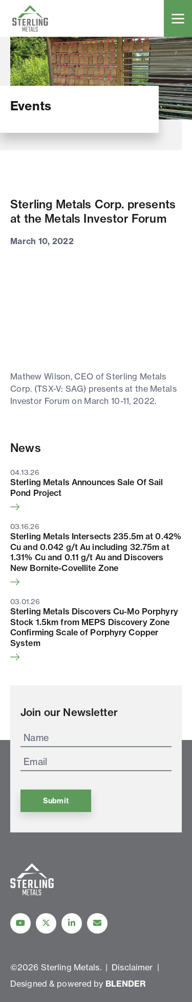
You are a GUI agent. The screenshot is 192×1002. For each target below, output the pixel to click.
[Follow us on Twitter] (46, 923)
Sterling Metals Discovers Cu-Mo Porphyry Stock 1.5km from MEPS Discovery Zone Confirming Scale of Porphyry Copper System (94, 627)
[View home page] (32, 892)
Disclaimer (132, 967)
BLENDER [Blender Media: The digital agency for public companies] (125, 984)
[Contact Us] (97, 923)
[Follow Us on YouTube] (20, 923)
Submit (56, 800)
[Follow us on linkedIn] (71, 923)
